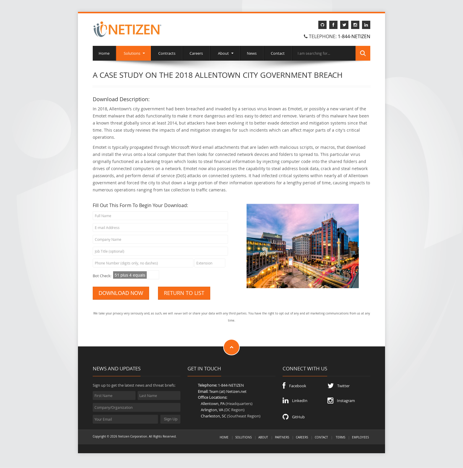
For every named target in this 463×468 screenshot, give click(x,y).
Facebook (294, 385)
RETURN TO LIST (184, 293)
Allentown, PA (213, 403)
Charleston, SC (213, 416)
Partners (282, 437)
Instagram (341, 400)
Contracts (166, 53)
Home (104, 53)
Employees (360, 437)
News (251, 53)
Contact (278, 53)
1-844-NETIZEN (354, 36)
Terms (340, 437)
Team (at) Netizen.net (228, 391)
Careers (196, 53)
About (225, 53)
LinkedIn (295, 400)
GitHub (294, 416)
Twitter (338, 385)
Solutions (133, 53)
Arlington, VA (212, 409)
